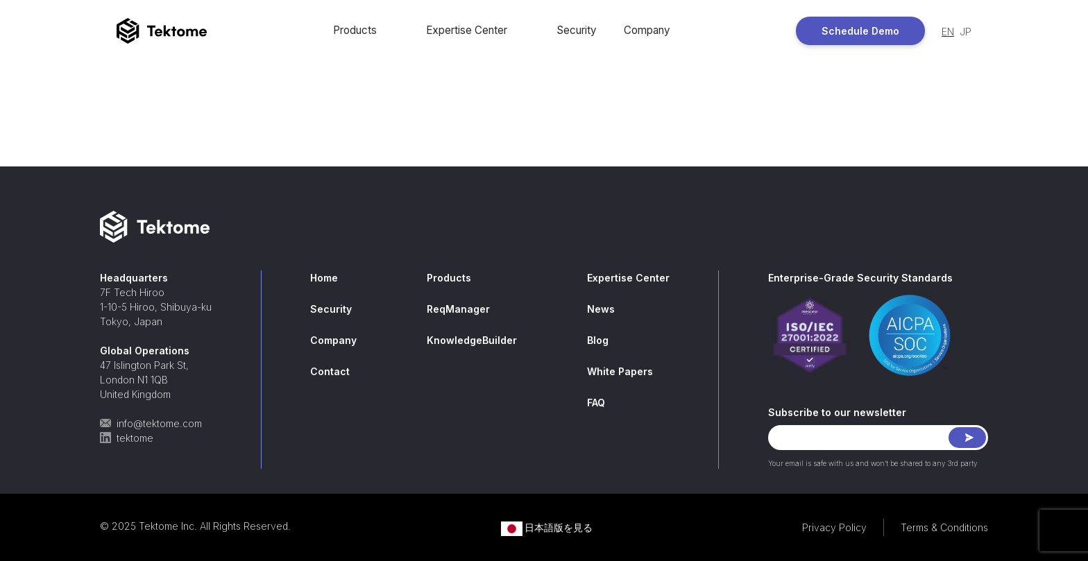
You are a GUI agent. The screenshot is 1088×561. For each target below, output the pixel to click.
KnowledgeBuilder (472, 340)
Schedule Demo (860, 31)
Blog (598, 340)
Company (647, 30)
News (601, 309)
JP (965, 31)
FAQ (596, 402)
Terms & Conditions (944, 527)
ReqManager (458, 309)
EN (948, 31)
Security (576, 30)
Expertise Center (466, 30)
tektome (126, 438)
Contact (330, 371)
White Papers (620, 371)
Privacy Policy (834, 527)
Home (324, 278)
